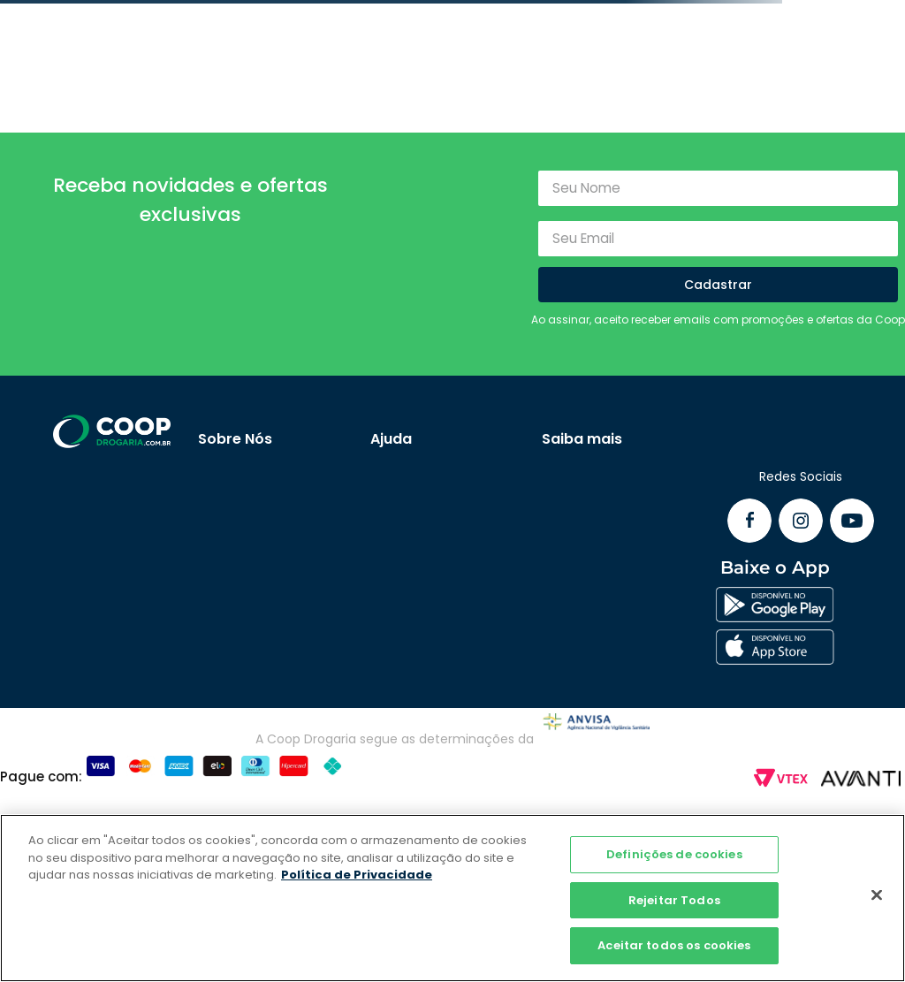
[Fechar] (876, 895)
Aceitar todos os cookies (673, 945)
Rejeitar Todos (674, 900)
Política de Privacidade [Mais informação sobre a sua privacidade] (356, 874)
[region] (452, 898)
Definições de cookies (674, 854)
